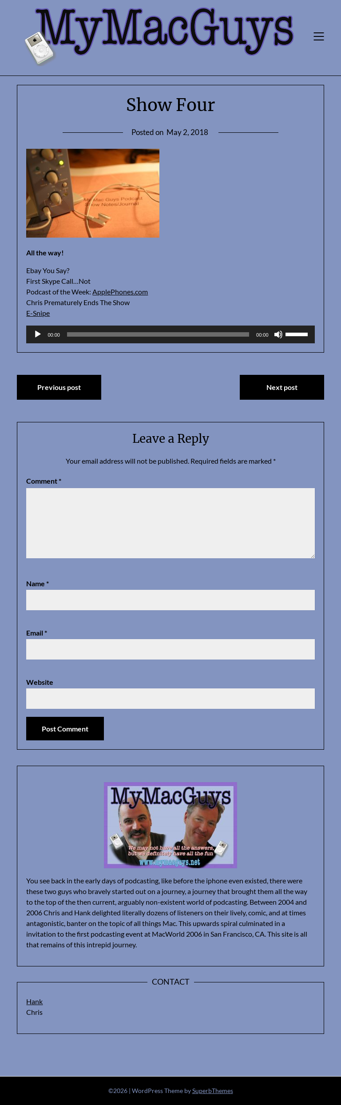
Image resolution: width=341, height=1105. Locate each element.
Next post (281, 387)
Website (39, 682)
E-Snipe (38, 313)
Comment (43, 481)
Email (36, 632)
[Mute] (278, 334)
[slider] (158, 334)
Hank (34, 1001)
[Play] (37, 334)
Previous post (59, 387)
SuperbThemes (212, 1090)
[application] (170, 334)
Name (37, 583)
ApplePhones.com (120, 291)
